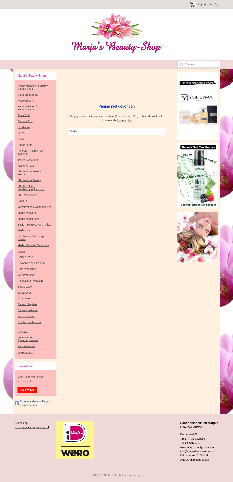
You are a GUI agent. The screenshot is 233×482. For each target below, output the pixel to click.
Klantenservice (26, 346)
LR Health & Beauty (29, 180)
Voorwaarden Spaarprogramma (28, 339)
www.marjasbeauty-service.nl (32, 427)
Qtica (21, 139)
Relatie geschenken (29, 322)
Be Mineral (24, 127)
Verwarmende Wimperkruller (34, 206)
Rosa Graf (24, 115)
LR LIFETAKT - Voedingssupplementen (31, 188)
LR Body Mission (27, 195)
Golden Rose (25, 257)
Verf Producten (26, 274)
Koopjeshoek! (26, 100)
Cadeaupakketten (28, 310)
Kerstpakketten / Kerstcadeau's (27, 108)
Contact (22, 331)
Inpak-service (25, 352)
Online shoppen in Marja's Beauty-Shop (33, 87)
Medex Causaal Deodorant (33, 245)
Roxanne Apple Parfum (31, 263)
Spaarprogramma (28, 94)
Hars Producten (27, 268)
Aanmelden (27, 389)
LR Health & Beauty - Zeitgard (30, 173)
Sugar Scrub (25, 144)
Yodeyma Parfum (28, 159)
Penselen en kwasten (30, 280)
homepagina (124, 120)
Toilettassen (25, 292)
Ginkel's (22, 200)
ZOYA (21, 133)
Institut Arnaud (26, 165)
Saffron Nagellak (27, 304)
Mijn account (208, 4)
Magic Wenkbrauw (28, 218)
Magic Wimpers (27, 212)
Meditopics (24, 230)
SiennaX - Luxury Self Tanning (30, 152)
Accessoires (25, 298)
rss (138, 475)
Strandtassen (25, 286)
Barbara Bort (25, 121)
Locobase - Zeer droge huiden (31, 238)
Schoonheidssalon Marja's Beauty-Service (32, 403)
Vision (21, 251)
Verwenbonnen (26, 316)
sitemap (132, 475)
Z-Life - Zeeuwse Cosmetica (34, 224)
